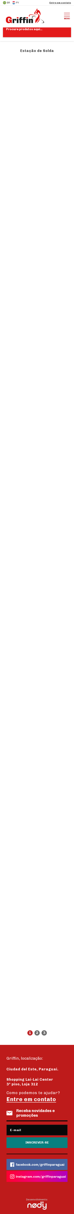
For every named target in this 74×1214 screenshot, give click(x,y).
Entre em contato (60, 2)
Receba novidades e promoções (30, 1113)
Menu (67, 16)
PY (15, 2)
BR (6, 2)
